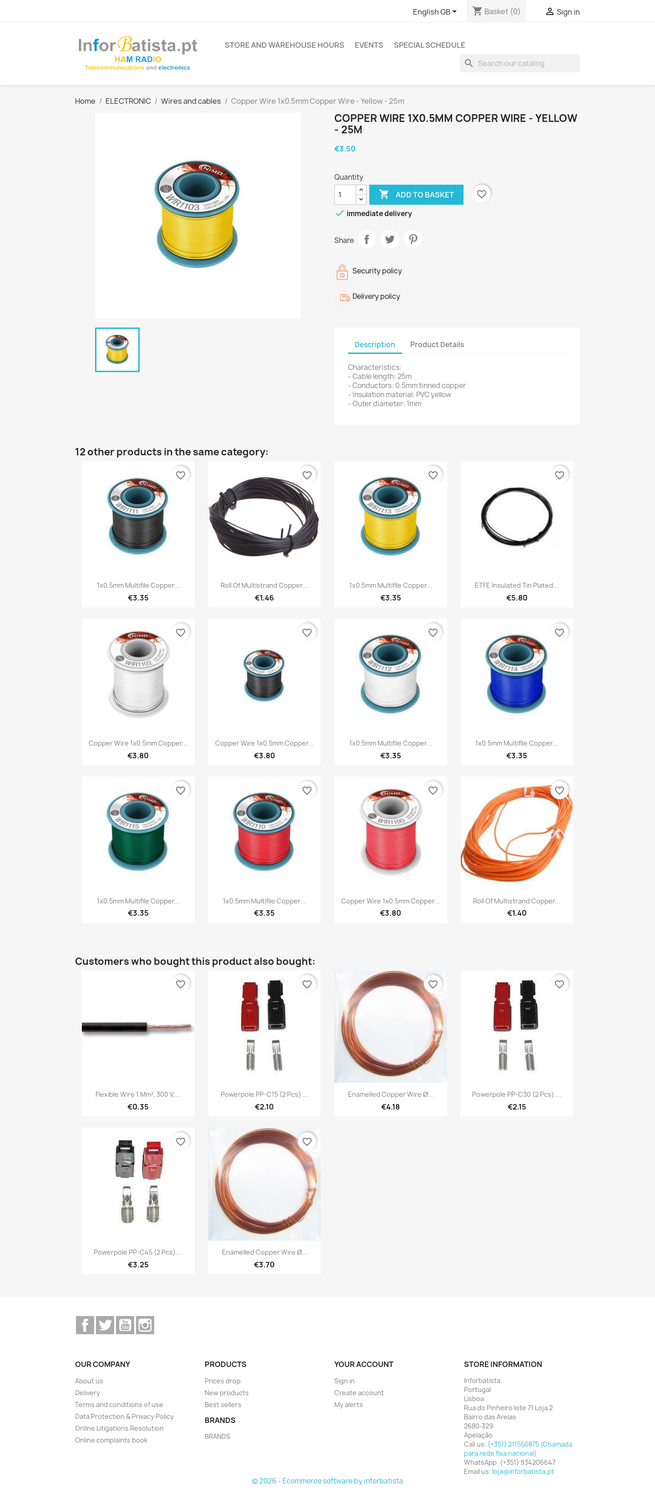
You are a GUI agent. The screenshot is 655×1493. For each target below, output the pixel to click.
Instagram (145, 1325)
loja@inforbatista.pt (523, 1471)
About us (89, 1381)
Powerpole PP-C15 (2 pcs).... (264, 1094)
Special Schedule (429, 45)
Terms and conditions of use (119, 1404)
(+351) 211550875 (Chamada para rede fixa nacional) (518, 1449)
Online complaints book (111, 1440)
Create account (359, 1392)
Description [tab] (375, 344)
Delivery (87, 1392)
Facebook (85, 1325)
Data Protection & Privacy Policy (124, 1416)
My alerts (348, 1404)
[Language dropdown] (436, 12)
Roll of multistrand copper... (264, 585)
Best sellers (223, 1404)
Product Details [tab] (437, 344)
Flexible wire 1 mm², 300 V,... (138, 1094)
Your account (363, 1364)
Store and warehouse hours (284, 45)
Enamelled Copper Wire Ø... (390, 1094)
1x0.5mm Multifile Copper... (138, 585)
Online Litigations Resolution (119, 1428)
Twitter (105, 1325)
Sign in (344, 1381)
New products (227, 1392)
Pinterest (413, 239)
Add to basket (416, 195)
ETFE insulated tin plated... (517, 585)
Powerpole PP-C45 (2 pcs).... (138, 1252)
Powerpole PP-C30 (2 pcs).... (516, 1094)
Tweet (390, 239)
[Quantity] (345, 195)
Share (367, 239)
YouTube (125, 1325)
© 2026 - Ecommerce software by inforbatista (327, 1481)
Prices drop (223, 1381)
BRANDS (217, 1436)
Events (369, 45)
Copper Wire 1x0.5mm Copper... (138, 743)
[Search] (520, 63)
